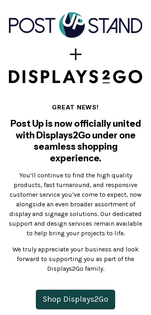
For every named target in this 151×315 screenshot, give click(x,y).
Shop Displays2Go (75, 299)
